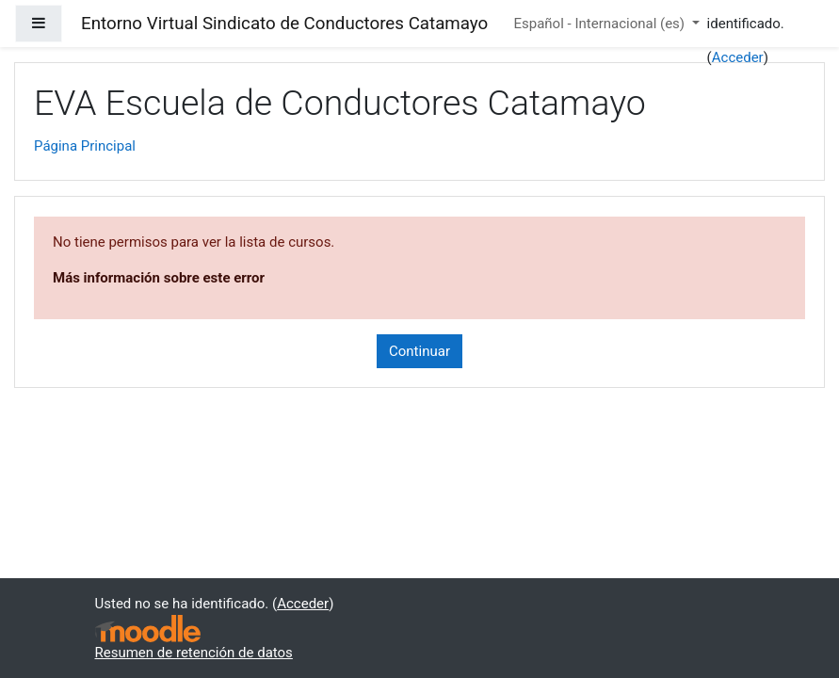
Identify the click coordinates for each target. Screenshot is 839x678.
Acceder (738, 57)
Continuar (419, 351)
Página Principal (85, 145)
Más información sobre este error (159, 277)
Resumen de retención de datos (194, 652)
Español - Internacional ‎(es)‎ (600, 23)
